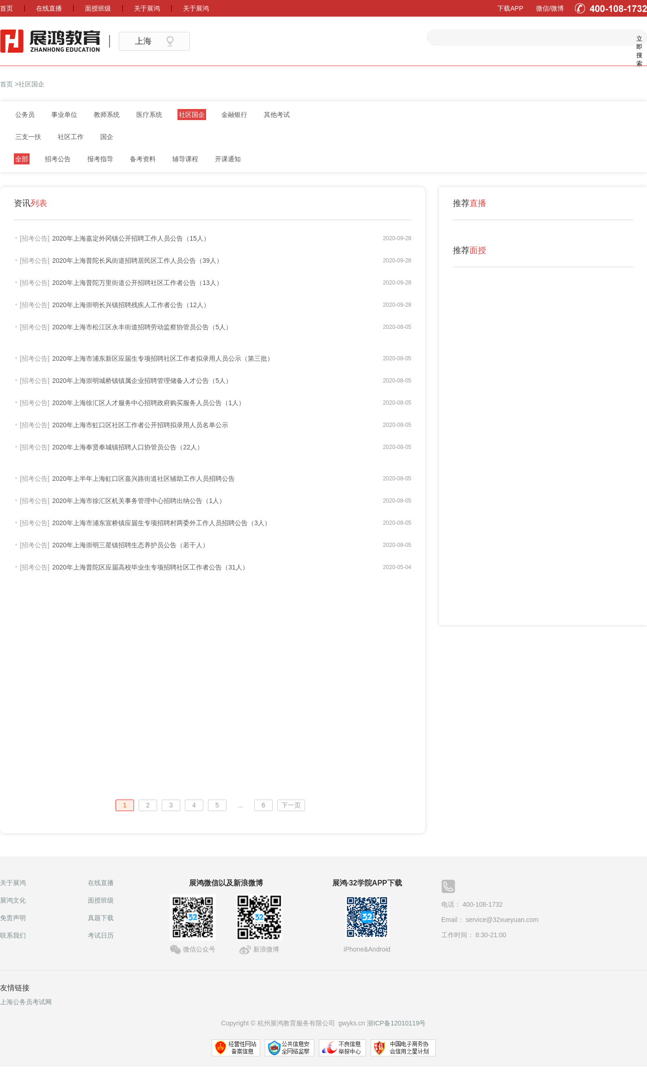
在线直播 (101, 882)
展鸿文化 (13, 900)
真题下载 (101, 917)
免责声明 (13, 917)
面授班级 (101, 900)
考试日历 (101, 935)
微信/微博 (550, 8)
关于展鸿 (13, 882)
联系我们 (13, 935)
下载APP (510, 8)
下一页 (291, 805)
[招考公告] (34, 238)
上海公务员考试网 (26, 1002)
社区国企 (31, 84)
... (240, 805)
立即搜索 (638, 38)
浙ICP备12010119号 (396, 1023)
